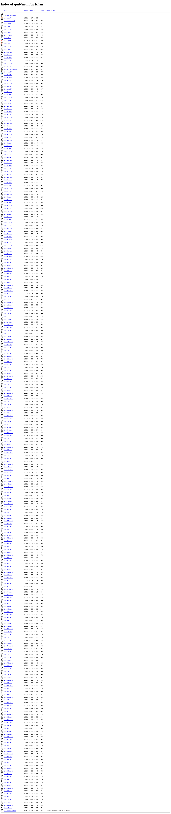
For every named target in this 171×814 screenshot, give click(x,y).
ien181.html (8, 686)
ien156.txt (8, 546)
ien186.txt (8, 717)
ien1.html (8, 24)
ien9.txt (7, 49)
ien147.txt (8, 495)
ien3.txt (7, 38)
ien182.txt (8, 694)
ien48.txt (8, 143)
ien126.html (8, 387)
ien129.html (8, 404)
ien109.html (8, 291)
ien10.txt (8, 55)
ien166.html (8, 600)
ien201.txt (8, 791)
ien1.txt (7, 26)
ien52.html (8, 151)
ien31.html (8, 97)
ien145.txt (8, 484)
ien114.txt (8, 322)
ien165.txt (8, 598)
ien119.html (8, 348)
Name (5, 11)
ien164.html (8, 589)
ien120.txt (8, 356)
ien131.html (8, 410)
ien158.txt (8, 558)
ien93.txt (8, 225)
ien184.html (8, 703)
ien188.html (8, 725)
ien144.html (8, 475)
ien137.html (8, 447)
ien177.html (8, 663)
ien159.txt (8, 563)
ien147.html (8, 492)
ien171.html (8, 629)
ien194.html (8, 754)
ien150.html (8, 509)
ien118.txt (8, 345)
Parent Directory (11, 15)
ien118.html (8, 342)
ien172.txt (8, 637)
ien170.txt (8, 626)
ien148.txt (8, 501)
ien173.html (8, 640)
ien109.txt (8, 294)
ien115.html (8, 325)
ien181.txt (8, 689)
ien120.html (8, 353)
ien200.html (8, 782)
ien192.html (8, 748)
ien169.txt (8, 620)
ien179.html (8, 674)
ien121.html (8, 359)
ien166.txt (8, 603)
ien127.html (8, 393)
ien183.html (8, 697)
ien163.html (8, 583)
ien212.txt (8, 808)
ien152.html (8, 521)
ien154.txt (8, 535)
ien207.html (8, 794)
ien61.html (8, 160)
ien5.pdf (7, 43)
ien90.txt (8, 208)
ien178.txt (8, 671)
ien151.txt (8, 518)
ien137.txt (8, 450)
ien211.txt (8, 802)
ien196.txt (8, 768)
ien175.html (8, 652)
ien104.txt (8, 276)
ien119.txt (8, 350)
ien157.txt (8, 552)
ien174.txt (8, 649)
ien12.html (8, 63)
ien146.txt (8, 490)
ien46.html (8, 134)
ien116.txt (8, 333)
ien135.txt (8, 438)
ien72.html (8, 166)
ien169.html (8, 617)
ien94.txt (8, 231)
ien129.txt (8, 407)
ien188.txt (8, 728)
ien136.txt (8, 444)
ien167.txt (8, 609)
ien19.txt (8, 86)
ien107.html (8, 279)
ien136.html (8, 441)
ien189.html (8, 731)
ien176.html (8, 657)
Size (42, 11)
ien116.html (8, 330)
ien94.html (8, 228)
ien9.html (8, 46)
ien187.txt (8, 723)
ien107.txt (8, 282)
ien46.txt (8, 137)
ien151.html (8, 515)
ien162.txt (8, 581)
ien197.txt (8, 774)
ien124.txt (8, 379)
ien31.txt (8, 103)
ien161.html (8, 572)
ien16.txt (8, 80)
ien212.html (8, 805)
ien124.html (8, 376)
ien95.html (8, 234)
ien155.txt (8, 541)
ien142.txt (8, 467)
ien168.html (8, 612)
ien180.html (8, 680)
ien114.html (8, 319)
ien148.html (8, 498)
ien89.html (8, 200)
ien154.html (8, 532)
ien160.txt (8, 569)
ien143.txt (8, 473)
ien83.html (8, 183)
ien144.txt (8, 478)
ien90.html (8, 205)
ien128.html (8, 399)
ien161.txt (8, 575)
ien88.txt (8, 197)
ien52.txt (8, 154)
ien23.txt (8, 95)
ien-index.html (10, 811)
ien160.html (8, 566)
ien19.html (8, 83)
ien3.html (8, 35)
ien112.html (8, 308)
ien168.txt (8, 615)
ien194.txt (8, 757)
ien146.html (8, 487)
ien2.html (8, 29)
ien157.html (8, 549)
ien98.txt (8, 254)
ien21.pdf (8, 89)
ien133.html (8, 421)
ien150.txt (8, 512)
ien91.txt (8, 214)
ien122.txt (8, 367)
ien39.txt (8, 120)
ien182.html (8, 691)
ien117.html (8, 336)
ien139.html (8, 453)
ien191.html (8, 743)
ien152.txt (8, 524)
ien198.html (8, 777)
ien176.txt (8, 660)
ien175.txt (8, 654)
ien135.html (8, 433)
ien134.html (8, 427)
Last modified (29, 11)
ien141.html (8, 458)
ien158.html (8, 555)
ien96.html (8, 240)
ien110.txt (8, 299)
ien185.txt (8, 711)
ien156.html (8, 544)
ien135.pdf (8, 436)
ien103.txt (8, 271)
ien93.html (8, 223)
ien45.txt (8, 132)
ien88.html (8, 194)
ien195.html (8, 760)
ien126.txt (8, 390)
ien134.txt (8, 430)
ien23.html (8, 92)
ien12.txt (8, 66)
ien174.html (8, 646)
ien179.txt (8, 677)
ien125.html (8, 382)
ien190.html (8, 737)
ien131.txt (8, 413)
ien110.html (8, 296)
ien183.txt (8, 700)
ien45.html (8, 129)
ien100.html (8, 262)
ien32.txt (8, 109)
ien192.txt (8, 751)
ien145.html (8, 481)
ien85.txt (8, 191)
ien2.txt (7, 32)
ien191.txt (8, 745)
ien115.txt (8, 328)
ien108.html (8, 285)
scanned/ (7, 18)
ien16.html (8, 78)
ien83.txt (8, 186)
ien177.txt (8, 666)
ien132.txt (8, 419)
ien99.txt (8, 259)
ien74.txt (8, 174)
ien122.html (8, 365)
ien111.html (8, 302)
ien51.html (8, 146)
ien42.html (8, 123)
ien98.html (8, 251)
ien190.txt (8, 740)
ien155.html (8, 538)
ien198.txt (8, 779)
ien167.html (8, 606)
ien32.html (8, 106)
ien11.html (8, 58)
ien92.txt (8, 220)
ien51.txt (8, 149)
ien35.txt (8, 115)
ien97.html (8, 245)
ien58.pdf (8, 157)
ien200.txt (8, 785)
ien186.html (8, 714)
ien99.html (8, 257)
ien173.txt (8, 643)
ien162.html (8, 578)
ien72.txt (8, 169)
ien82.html (8, 177)
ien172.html (8, 635)
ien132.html (8, 416)
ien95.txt (8, 237)
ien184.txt (8, 706)
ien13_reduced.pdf (11, 69)
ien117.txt (8, 339)
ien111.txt (8, 305)
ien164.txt (8, 592)
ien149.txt (8, 507)
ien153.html (8, 527)
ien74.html (8, 171)
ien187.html (8, 720)
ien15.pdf (8, 75)
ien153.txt (8, 529)
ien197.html (8, 771)
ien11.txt (8, 61)
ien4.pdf (7, 41)
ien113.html (8, 313)
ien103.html (8, 268)
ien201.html (8, 788)
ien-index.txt (9, 21)
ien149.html (8, 504)
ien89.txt (8, 203)
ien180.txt (8, 683)
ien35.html (8, 112)
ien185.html (8, 708)
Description (50, 11)
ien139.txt (8, 456)
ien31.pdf (8, 100)
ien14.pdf (8, 72)
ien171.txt (8, 632)
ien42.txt (8, 126)
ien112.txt (8, 311)
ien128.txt (8, 402)
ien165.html (8, 595)
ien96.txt (8, 242)
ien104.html (8, 274)
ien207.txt (8, 796)
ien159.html (8, 561)
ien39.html (8, 117)
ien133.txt (8, 424)
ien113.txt (8, 316)
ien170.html (8, 623)
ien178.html (8, 669)
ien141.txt (8, 461)
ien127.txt (8, 396)
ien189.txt (8, 734)
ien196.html (8, 765)
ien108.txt (8, 288)
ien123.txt (8, 373)
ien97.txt (8, 248)
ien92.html (8, 217)
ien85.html (8, 188)
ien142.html (8, 464)
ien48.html (8, 140)
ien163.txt (8, 586)
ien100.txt (8, 265)
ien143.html (8, 470)
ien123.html (8, 370)
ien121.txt (8, 362)
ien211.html (8, 799)
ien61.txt (8, 163)
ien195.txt (8, 762)
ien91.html (8, 211)
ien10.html (8, 52)
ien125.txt (8, 384)
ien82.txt (8, 180)
